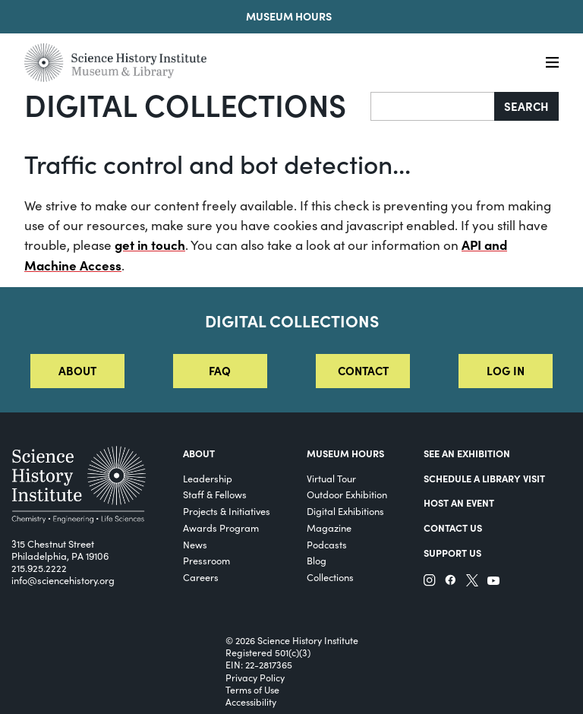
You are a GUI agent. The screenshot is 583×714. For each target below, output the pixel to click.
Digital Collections (185, 104)
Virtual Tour (331, 478)
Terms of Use (252, 690)
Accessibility (250, 702)
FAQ (220, 370)
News (195, 544)
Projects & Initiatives (226, 510)
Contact (363, 370)
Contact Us (453, 527)
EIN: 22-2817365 (258, 665)
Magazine (329, 527)
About (77, 370)
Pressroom (206, 560)
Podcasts (327, 544)
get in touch (150, 244)
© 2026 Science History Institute (291, 640)
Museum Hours (289, 16)
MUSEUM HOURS (345, 453)
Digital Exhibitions (345, 510)
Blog (316, 560)
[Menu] (552, 62)
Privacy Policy (255, 677)
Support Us (452, 552)
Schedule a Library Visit (484, 478)
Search (526, 106)
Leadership (207, 478)
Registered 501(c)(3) (267, 652)
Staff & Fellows (215, 494)
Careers (201, 576)
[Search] (432, 106)
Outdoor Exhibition (347, 494)
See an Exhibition (467, 453)
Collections (330, 576)
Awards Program (221, 527)
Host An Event (459, 502)
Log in (506, 370)
